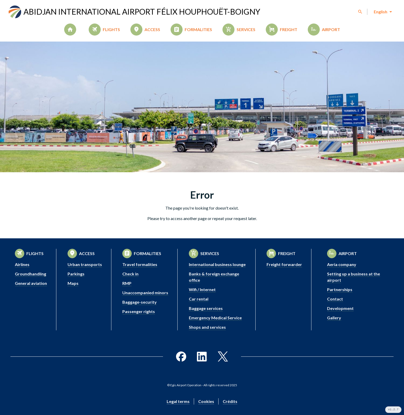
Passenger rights (138, 311)
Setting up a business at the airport (353, 277)
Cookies (206, 401)
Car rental (198, 298)
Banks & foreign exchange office (214, 277)
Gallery (334, 317)
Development (340, 308)
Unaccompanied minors (145, 292)
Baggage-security (139, 301)
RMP (126, 283)
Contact (335, 298)
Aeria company (341, 264)
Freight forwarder (284, 264)
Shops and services (207, 327)
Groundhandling (30, 273)
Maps (73, 283)
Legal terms (178, 401)
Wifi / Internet (202, 289)
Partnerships (339, 289)
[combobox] (383, 12)
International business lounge (217, 264)
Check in (130, 273)
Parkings (76, 273)
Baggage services (206, 308)
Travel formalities (139, 264)
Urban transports (85, 264)
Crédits (230, 401)
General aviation (31, 283)
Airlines (22, 264)
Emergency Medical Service (215, 317)
